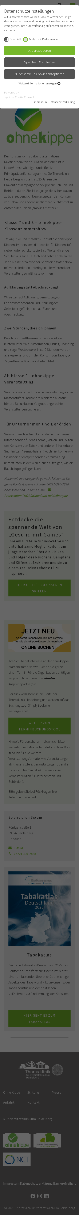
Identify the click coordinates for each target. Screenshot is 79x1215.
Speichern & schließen (39, 62)
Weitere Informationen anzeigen (39, 83)
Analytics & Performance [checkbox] (43, 39)
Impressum (40, 102)
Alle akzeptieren (39, 50)
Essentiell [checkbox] (15, 39)
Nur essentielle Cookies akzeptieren (39, 74)
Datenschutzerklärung (62, 102)
